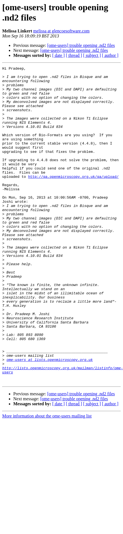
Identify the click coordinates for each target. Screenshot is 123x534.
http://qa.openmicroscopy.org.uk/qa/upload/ (73, 198)
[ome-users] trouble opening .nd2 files (81, 45)
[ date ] (58, 55)
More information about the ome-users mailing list (47, 479)
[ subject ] (92, 55)
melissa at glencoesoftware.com (61, 31)
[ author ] (110, 55)
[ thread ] (74, 55)
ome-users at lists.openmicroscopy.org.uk (50, 418)
